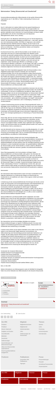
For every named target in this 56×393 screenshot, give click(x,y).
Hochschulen (6, 290)
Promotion (6, 294)
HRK (2, 5)
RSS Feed (48, 388)
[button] (53, 2)
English (53, 388)
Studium (5, 292)
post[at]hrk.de (43, 288)
